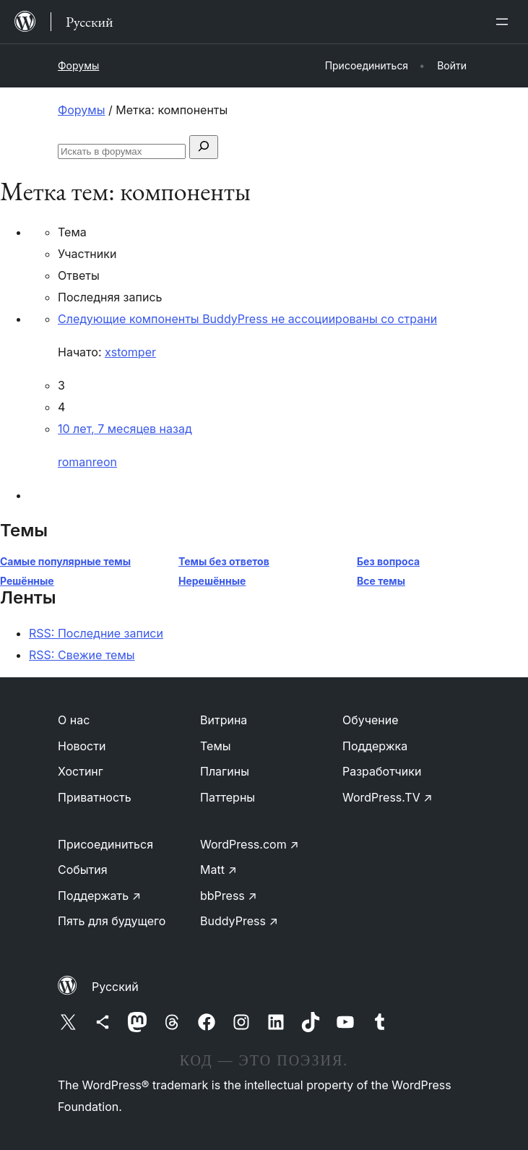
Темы (215, 746)
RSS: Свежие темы (82, 655)
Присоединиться (105, 844)
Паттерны (227, 797)
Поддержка (374, 746)
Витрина (223, 720)
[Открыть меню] (505, 21)
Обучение (370, 720)
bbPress (228, 895)
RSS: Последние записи (96, 633)
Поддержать (99, 895)
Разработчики (381, 771)
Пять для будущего (111, 921)
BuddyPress (239, 921)
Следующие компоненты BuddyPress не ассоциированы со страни (247, 319)
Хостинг (80, 771)
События (83, 869)
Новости (81, 746)
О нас (74, 720)
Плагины (224, 771)
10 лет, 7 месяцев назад (125, 428)
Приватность (94, 797)
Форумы (78, 65)
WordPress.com (249, 844)
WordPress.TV (387, 797)
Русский (115, 986)
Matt (218, 869)
